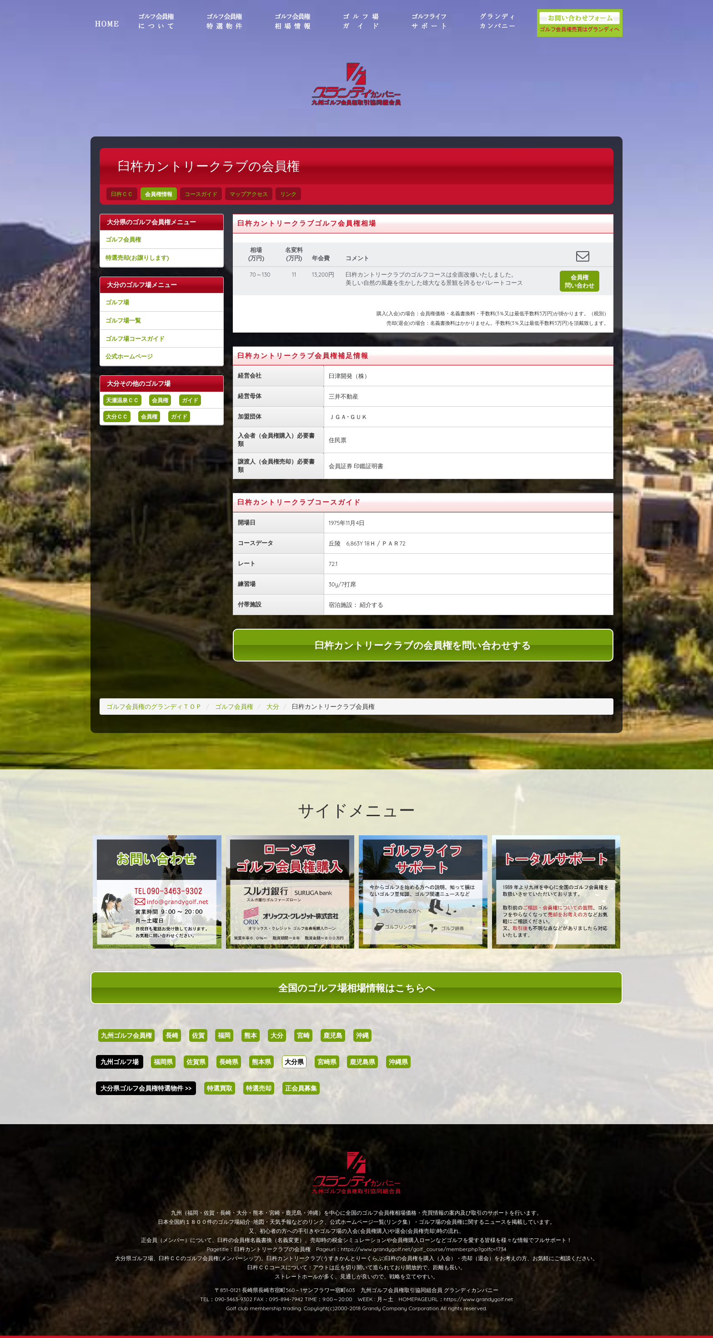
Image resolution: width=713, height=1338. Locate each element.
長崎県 (228, 1062)
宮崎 (303, 1035)
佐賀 (198, 1035)
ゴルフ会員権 (123, 239)
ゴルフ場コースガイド (135, 338)
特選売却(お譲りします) (137, 257)
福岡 (224, 1035)
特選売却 (258, 1088)
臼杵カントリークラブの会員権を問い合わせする (423, 645)
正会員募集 (301, 1088)
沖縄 (362, 1035)
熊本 (250, 1035)
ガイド (190, 400)
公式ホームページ (129, 356)
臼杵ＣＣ (122, 194)
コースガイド (201, 194)
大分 (277, 1035)
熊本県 (261, 1062)
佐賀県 (196, 1062)
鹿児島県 (362, 1062)
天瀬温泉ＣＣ (122, 400)
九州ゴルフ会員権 (126, 1035)
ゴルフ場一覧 (123, 320)
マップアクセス (249, 194)
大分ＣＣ (117, 416)
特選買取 (219, 1088)
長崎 (172, 1035)
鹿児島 (332, 1035)
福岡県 (163, 1062)
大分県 (294, 1062)
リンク (288, 194)
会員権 (160, 400)
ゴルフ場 (117, 302)
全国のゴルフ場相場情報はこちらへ (356, 988)
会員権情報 (158, 194)
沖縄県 (398, 1062)
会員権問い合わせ (579, 281)
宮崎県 (326, 1062)
